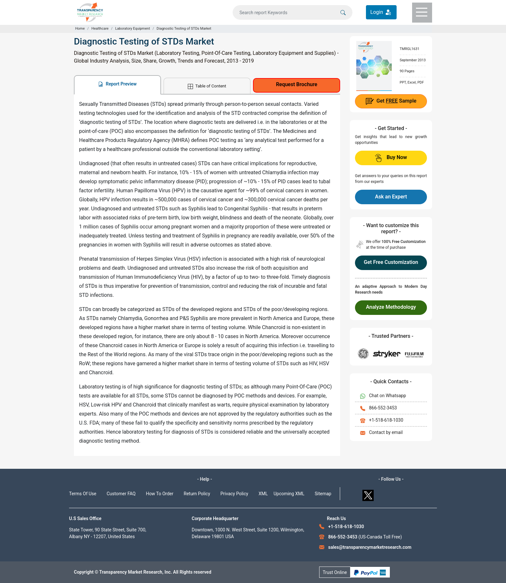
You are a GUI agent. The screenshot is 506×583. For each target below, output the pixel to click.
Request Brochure (296, 84)
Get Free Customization (391, 262)
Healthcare (99, 28)
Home (80, 28)
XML (263, 493)
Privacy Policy (234, 493)
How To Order (159, 493)
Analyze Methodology (391, 307)
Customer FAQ (121, 493)
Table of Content (207, 86)
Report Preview (117, 84)
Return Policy (197, 493)
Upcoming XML (289, 493)
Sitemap (323, 493)
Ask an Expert (391, 197)
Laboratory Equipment (132, 28)
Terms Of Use (82, 493)
